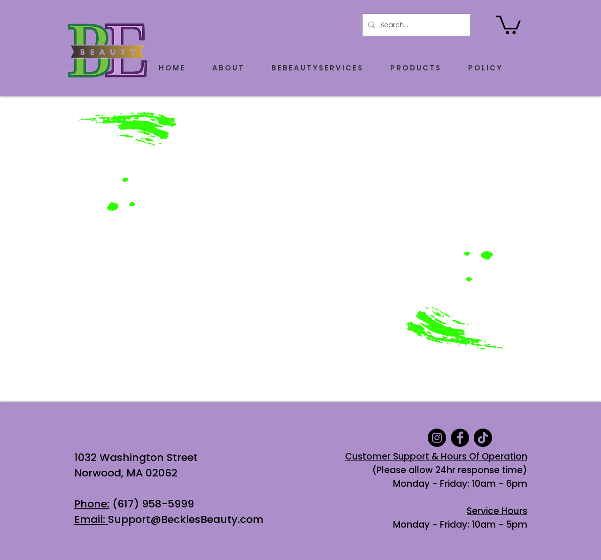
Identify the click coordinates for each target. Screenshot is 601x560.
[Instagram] (437, 438)
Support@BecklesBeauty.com (185, 519)
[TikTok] (483, 438)
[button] (508, 24)
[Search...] (415, 25)
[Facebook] (460, 438)
